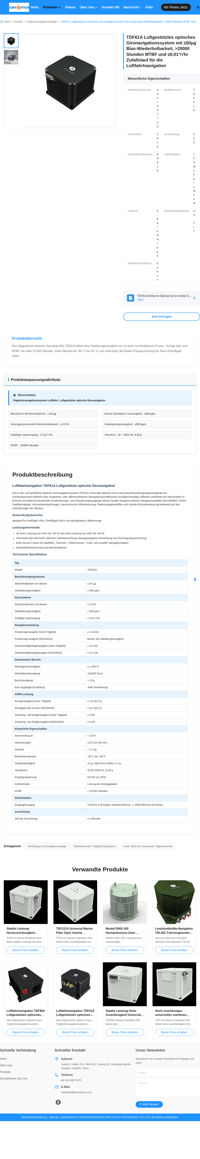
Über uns (88, 7)
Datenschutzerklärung (33, 1117)
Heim (35, 7)
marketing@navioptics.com (76, 1092)
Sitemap (53, 1117)
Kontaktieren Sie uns (13, 1078)
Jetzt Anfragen (161, 316)
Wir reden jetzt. (176, 7)
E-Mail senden (149, 1104)
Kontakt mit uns (110, 7)
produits (5, 1071)
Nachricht (132, 7)
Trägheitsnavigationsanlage (41, 21)
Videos (70, 7)
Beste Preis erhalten (26, 950)
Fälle (149, 7)
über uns (6, 1065)
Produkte (52, 7)
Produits (18, 21)
